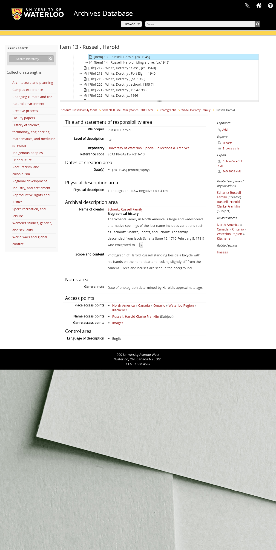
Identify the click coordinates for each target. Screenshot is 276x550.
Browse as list (229, 148)
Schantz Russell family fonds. (79, 110)
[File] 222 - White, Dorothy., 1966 (110, 95)
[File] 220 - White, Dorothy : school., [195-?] (118, 84)
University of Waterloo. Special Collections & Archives (149, 148)
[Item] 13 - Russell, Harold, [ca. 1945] (119, 57)
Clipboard (247, 5)
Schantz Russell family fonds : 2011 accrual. (129, 110)
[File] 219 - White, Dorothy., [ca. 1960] (114, 79)
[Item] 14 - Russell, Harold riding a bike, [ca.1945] (129, 62)
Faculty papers (23, 118)
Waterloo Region (181, 305)
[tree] (159, 77)
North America (123, 305)
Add (224, 130)
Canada (144, 305)
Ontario (159, 305)
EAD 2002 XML (229, 171)
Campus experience (27, 89)
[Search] (202, 24)
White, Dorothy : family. (196, 110)
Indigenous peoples (27, 153)
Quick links (270, 5)
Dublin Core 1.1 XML (230, 163)
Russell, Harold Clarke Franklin (135, 316)
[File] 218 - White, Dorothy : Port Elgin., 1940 (118, 73)
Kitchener (119, 310)
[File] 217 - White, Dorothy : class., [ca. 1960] (119, 68)
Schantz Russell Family (125, 209)
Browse (130, 24)
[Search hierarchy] (31, 58)
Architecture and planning (32, 82)
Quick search (18, 48)
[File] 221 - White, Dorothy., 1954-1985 (114, 90)
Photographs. (168, 110)
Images (117, 323)
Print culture (22, 160)
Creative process (25, 111)
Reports (225, 143)
